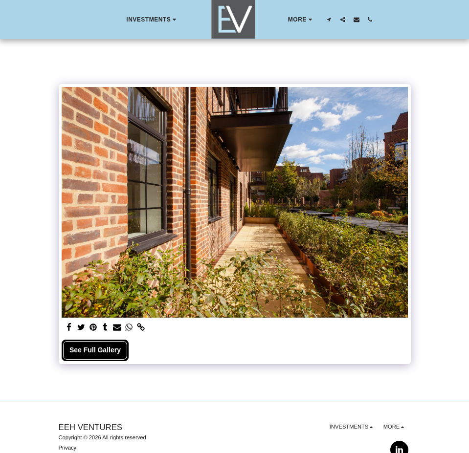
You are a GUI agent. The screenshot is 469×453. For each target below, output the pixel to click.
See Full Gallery (95, 350)
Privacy (68, 448)
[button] (152, 19)
